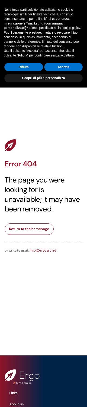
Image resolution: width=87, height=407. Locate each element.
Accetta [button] (63, 67)
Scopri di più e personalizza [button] (43, 78)
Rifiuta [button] (24, 67)
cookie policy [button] (71, 28)
